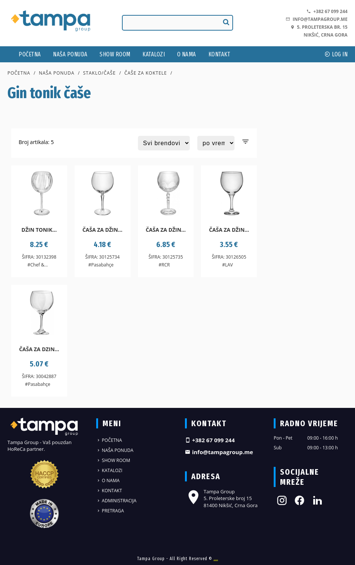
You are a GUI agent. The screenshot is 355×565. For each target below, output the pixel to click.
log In (336, 54)
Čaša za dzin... (39, 349)
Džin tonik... (39, 229)
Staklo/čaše (99, 73)
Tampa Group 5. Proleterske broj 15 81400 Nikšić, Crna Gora (221, 498)
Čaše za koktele (145, 73)
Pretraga (110, 511)
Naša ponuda (70, 54)
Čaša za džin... (102, 229)
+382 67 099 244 (327, 11)
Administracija (116, 500)
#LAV (227, 265)
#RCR (164, 265)
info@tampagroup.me (316, 19)
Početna (30, 54)
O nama (186, 54)
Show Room (115, 54)
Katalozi (153, 54)
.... (216, 558)
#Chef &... (37, 265)
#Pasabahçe (101, 265)
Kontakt (219, 54)
